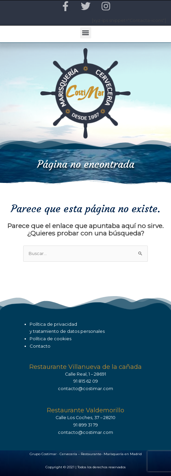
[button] (85, 32)
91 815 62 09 (85, 381)
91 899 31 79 (85, 424)
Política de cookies (50, 338)
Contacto (40, 346)
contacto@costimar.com (85, 388)
